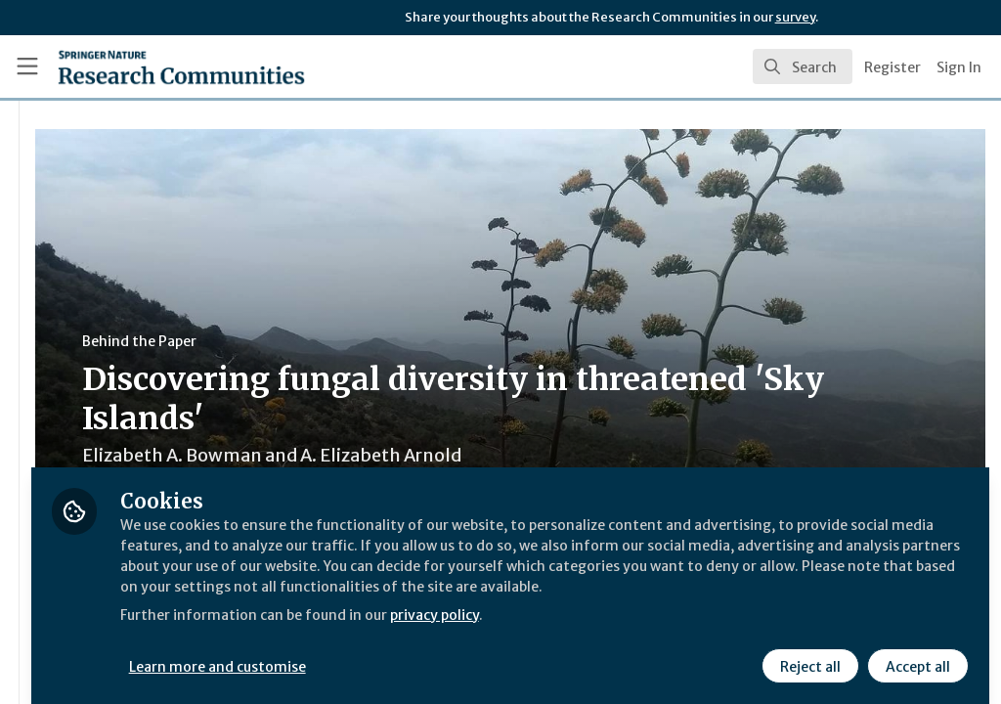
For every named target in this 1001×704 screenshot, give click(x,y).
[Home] (147, 66)
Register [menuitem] (892, 67)
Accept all (915, 652)
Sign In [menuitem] (958, 67)
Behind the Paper (370, 341)
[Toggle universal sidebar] (27, 66)
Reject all (807, 652)
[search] (802, 66)
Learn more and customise (450, 652)
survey (795, 17)
